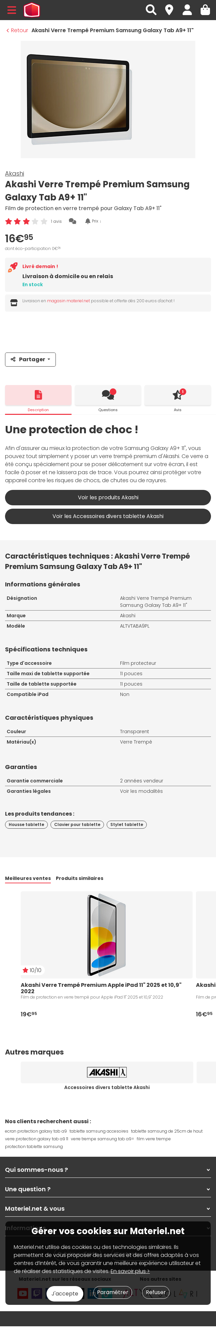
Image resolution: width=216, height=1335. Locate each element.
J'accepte (64, 1293)
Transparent (134, 731)
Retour (17, 30)
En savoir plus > (130, 1271)
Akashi (14, 173)
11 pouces (131, 673)
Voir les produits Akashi (108, 497)
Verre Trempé (136, 742)
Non (124, 694)
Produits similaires (79, 878)
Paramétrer (112, 1292)
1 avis (56, 221)
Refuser (156, 1292)
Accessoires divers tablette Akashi (107, 1087)
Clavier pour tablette (77, 824)
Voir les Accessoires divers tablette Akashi (108, 516)
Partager (28, 359)
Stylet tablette (126, 824)
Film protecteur (138, 663)
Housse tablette (26, 824)
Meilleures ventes (28, 878)
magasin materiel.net (68, 301)
